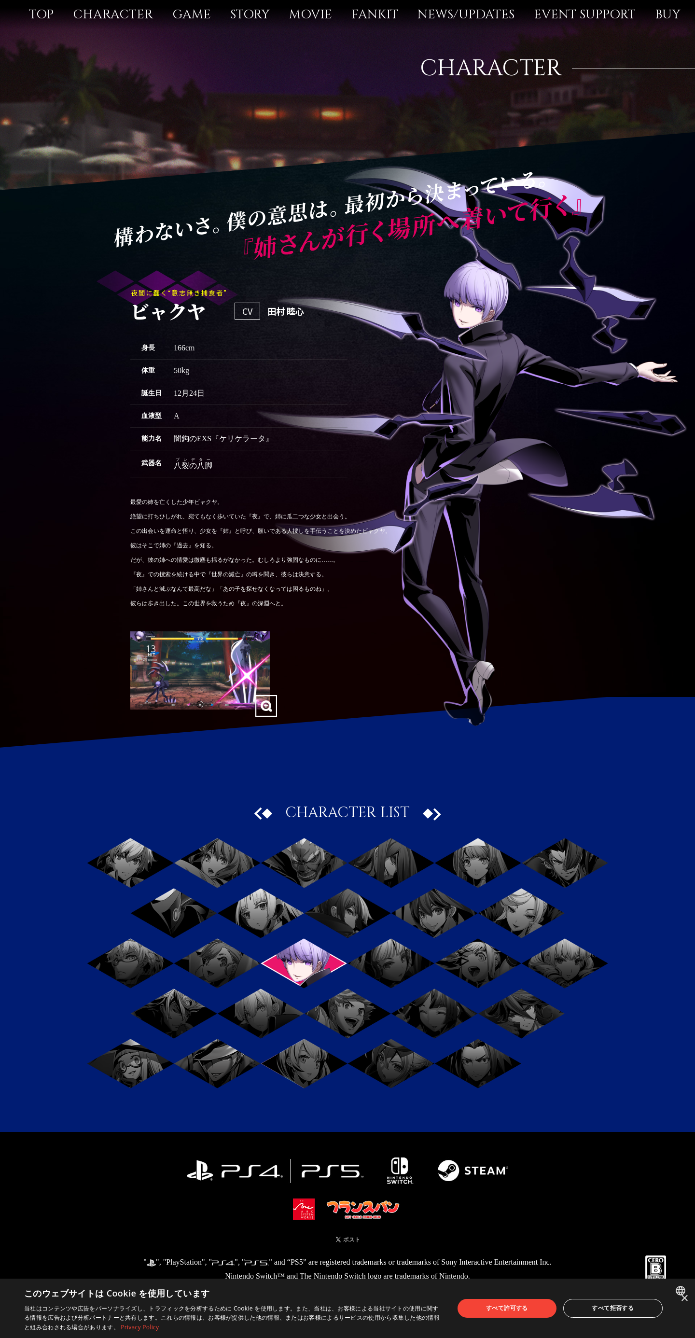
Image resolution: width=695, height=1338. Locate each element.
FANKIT (374, 14)
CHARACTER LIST (347, 812)
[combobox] (682, 1291)
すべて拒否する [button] (613, 1308)
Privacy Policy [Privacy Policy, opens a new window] (140, 1327)
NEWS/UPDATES (465, 14)
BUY (668, 14)
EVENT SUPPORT (585, 14)
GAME (191, 14)
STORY (250, 14)
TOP (41, 14)
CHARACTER (113, 14)
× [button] (684, 1298)
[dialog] (347, 1308)
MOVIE (310, 14)
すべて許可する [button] (507, 1308)
